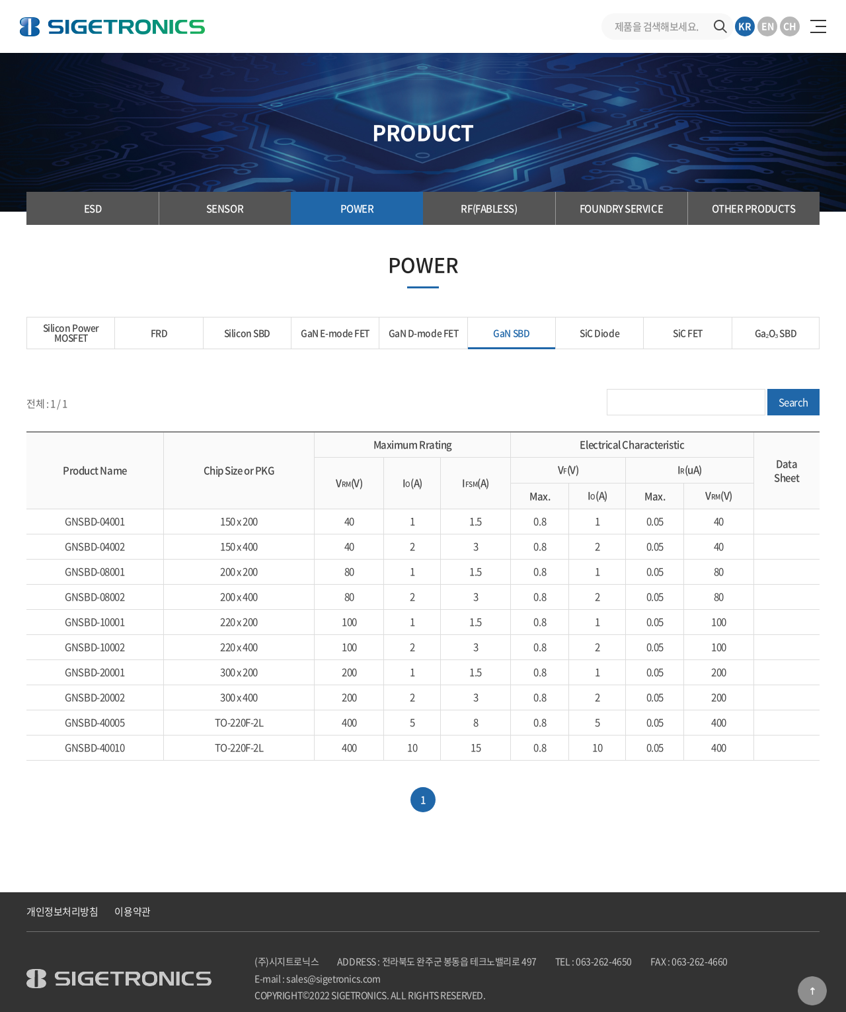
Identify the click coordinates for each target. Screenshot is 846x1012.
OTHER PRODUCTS (754, 208)
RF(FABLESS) (489, 208)
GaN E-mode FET (335, 332)
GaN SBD (511, 332)
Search (793, 403)
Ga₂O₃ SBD (775, 332)
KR (744, 25)
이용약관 (132, 911)
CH (789, 25)
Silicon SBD (247, 332)
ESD (93, 208)
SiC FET (687, 332)
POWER (357, 208)
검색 (720, 26)
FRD (159, 332)
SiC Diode (600, 332)
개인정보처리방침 (62, 911)
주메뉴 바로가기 (0, 0)
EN (767, 25)
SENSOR (224, 208)
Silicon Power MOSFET (71, 333)
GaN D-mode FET (423, 332)
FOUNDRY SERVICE (621, 208)
